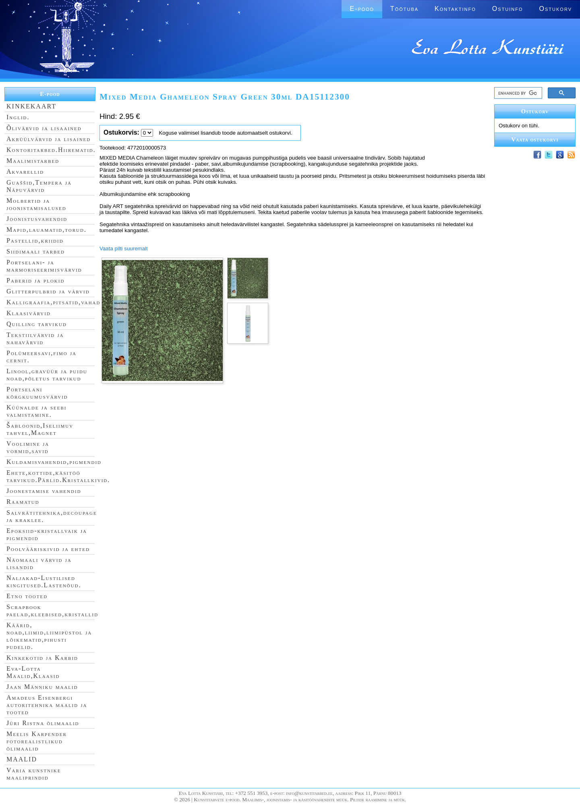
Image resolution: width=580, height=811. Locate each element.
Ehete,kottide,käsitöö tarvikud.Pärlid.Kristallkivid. (58, 476)
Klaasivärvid (28, 313)
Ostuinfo (507, 8)
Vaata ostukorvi (535, 139)
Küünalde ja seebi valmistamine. (36, 411)
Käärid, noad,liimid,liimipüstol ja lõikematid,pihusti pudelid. (49, 636)
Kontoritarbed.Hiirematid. (51, 149)
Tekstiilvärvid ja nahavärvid (35, 338)
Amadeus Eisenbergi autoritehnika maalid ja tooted (46, 704)
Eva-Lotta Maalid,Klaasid (33, 672)
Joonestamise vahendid (43, 490)
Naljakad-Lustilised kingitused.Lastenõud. (43, 581)
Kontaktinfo (455, 8)
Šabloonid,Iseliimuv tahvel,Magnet (39, 429)
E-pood (362, 8)
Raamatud (22, 501)
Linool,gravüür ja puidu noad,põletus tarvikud (46, 375)
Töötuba (404, 8)
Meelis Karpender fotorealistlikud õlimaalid (36, 741)
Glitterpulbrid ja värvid (48, 291)
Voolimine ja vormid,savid (27, 447)
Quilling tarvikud (36, 323)
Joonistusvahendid (36, 218)
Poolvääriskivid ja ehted (48, 548)
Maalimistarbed (32, 160)
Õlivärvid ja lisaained (44, 128)
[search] (517, 93)
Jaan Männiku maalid (42, 686)
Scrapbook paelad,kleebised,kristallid (52, 610)
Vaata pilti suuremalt (123, 248)
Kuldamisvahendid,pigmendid (54, 461)
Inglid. (18, 117)
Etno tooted (27, 596)
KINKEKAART (31, 106)
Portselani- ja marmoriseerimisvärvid (44, 266)
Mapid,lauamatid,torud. (46, 229)
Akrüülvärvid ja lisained (48, 138)
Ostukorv (555, 8)
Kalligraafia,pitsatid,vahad (53, 302)
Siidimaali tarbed (35, 251)
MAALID (21, 759)
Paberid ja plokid (35, 280)
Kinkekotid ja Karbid (42, 657)
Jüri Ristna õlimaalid (42, 723)
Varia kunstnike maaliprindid (33, 774)
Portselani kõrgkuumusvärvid (37, 393)
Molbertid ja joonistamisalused (36, 204)
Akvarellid (25, 171)
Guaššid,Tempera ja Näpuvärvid (39, 186)
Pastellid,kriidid (35, 240)
